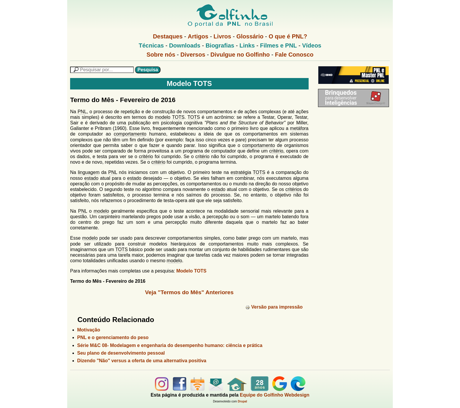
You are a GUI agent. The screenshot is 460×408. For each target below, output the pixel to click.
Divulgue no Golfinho (240, 54)
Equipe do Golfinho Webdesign (275, 394)
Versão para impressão (273, 306)
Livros (222, 36)
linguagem (88, 172)
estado (91, 178)
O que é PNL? (288, 36)
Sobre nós (161, 54)
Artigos (198, 36)
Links (247, 45)
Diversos (192, 54)
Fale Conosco (294, 54)
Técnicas (151, 45)
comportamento (130, 133)
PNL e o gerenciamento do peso (112, 337)
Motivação (88, 329)
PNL (82, 111)
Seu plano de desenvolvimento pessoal (121, 353)
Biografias (220, 45)
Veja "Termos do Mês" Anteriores (189, 292)
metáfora (299, 128)
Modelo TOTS (191, 270)
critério (276, 150)
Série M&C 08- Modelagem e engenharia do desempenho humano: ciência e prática (169, 345)
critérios (293, 189)
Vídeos (312, 45)
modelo (162, 117)
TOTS (178, 117)
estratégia (241, 172)
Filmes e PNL (278, 45)
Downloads (184, 45)
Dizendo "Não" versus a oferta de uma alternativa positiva (141, 360)
